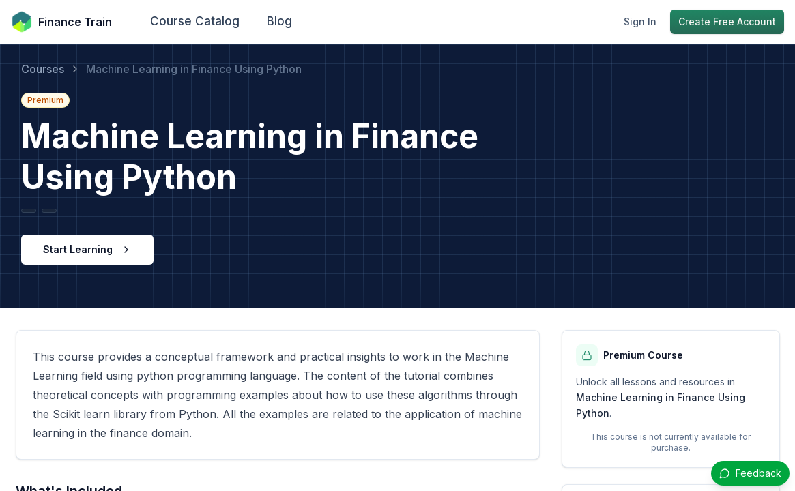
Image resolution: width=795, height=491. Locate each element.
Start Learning (87, 249)
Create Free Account (727, 21)
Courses (42, 69)
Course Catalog (195, 21)
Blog (279, 21)
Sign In (640, 21)
